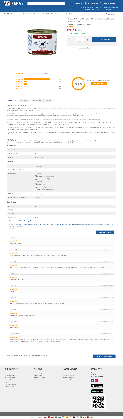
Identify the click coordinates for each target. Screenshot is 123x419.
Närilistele (23, 9)
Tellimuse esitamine (38, 375)
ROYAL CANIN (78, 24)
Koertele (8, 9)
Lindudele (31, 9)
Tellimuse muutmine (39, 379)
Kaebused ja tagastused (68, 377)
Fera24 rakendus (9, 373)
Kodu (56, 9)
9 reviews (79, 27)
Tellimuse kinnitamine (39, 377)
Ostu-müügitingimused (10, 384)
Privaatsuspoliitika (9, 386)
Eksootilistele (48, 9)
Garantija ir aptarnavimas (68, 375)
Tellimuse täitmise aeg (10, 377)
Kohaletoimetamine (10, 375)
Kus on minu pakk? (67, 379)
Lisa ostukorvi (104, 39)
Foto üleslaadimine (104, 356)
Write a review (88, 27)
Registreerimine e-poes (10, 382)
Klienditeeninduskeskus (97, 376)
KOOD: (85, 24)
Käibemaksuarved (66, 373)
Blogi (70, 9)
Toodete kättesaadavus (10, 379)
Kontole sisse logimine (39, 373)
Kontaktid (78, 3)
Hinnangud (37, 100)
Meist (92, 373)
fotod (48, 100)
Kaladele (39, 9)
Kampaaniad (63, 9)
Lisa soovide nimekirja (104, 44)
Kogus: (79, 41)
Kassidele (15, 9)
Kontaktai (93, 374)
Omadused (24, 100)
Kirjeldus (12, 100)
